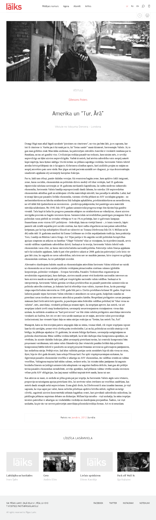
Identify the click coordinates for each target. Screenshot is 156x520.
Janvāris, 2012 (79, 417)
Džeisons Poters (78, 99)
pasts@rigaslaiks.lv (28, 506)
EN (137, 6)
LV (127, 6)
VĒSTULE (78, 90)
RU (132, 6)
